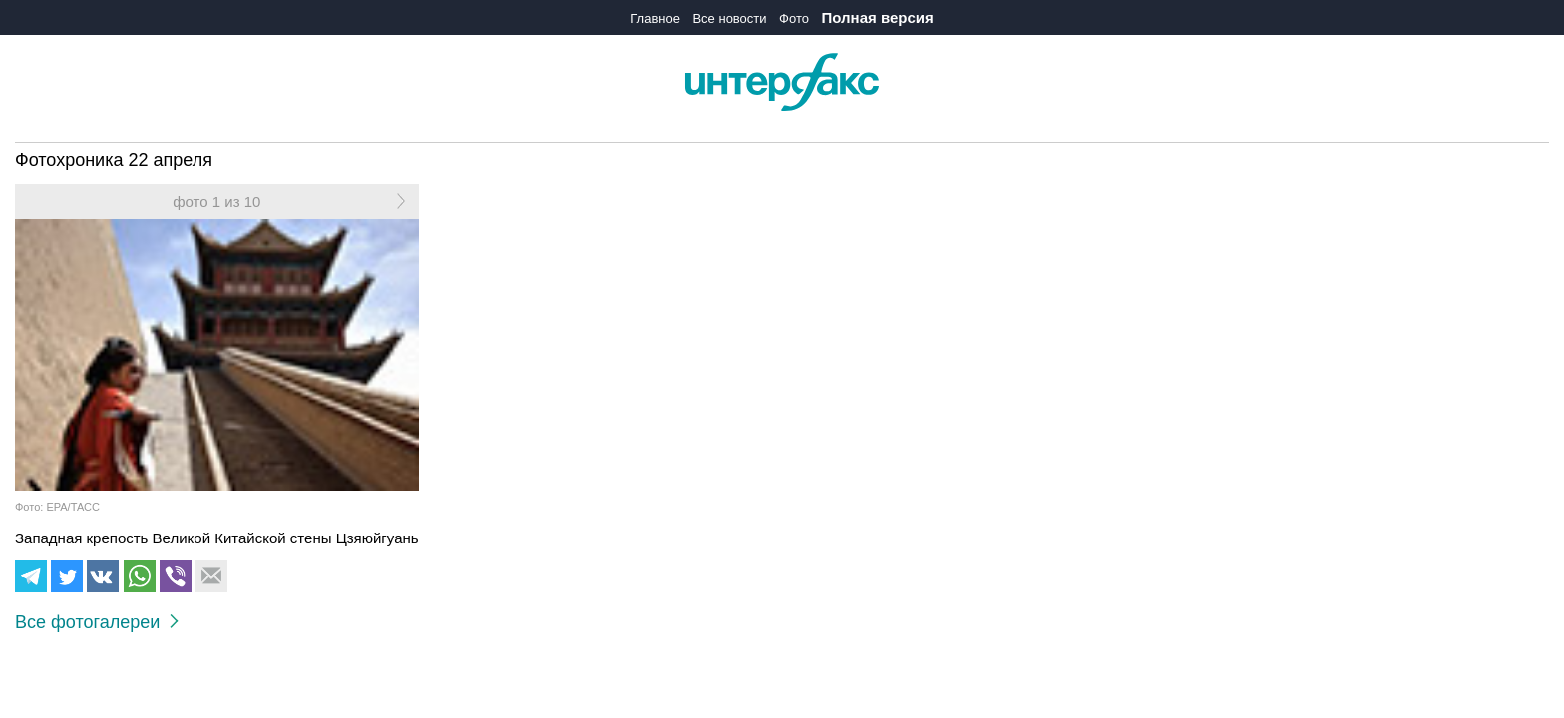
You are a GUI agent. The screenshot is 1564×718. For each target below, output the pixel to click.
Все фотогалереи (97, 622)
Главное (655, 18)
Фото (794, 18)
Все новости (729, 18)
